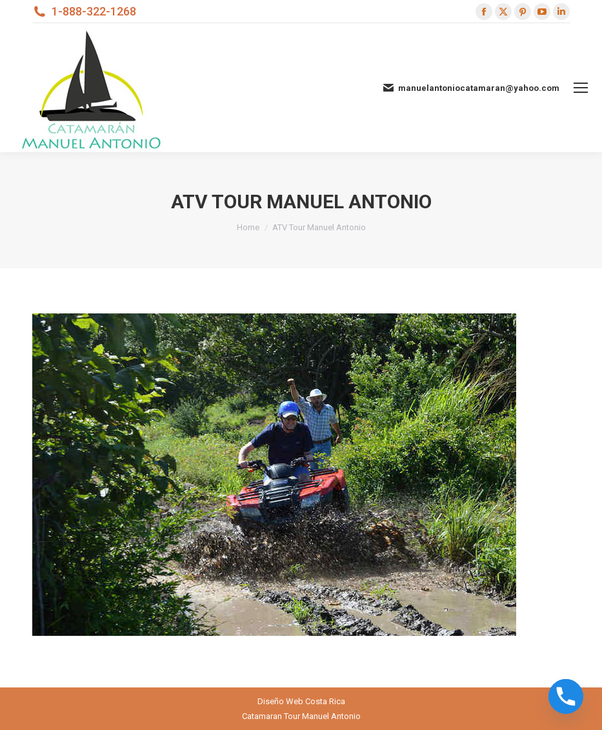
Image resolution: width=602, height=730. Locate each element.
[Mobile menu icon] (580, 87)
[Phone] (565, 696)
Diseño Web (280, 701)
